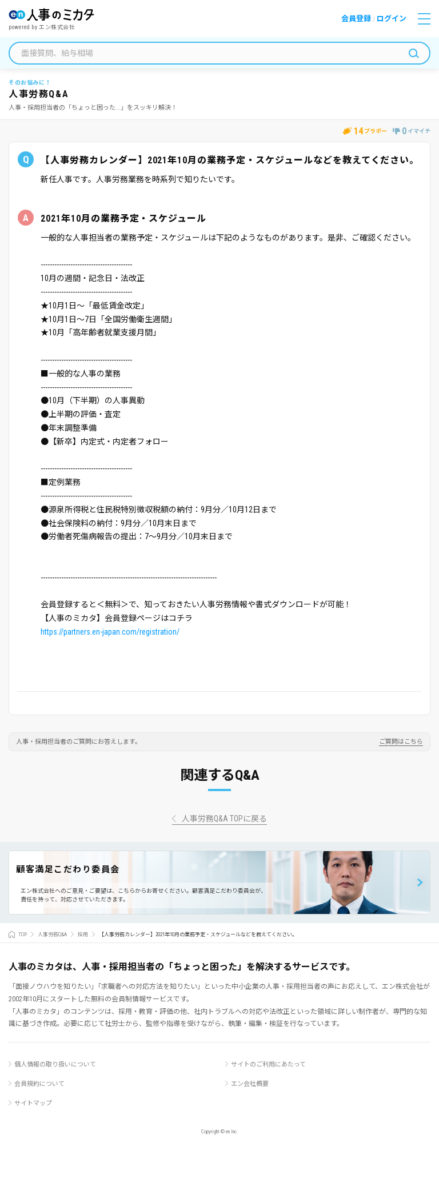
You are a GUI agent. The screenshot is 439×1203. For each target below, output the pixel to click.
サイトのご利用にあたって (268, 1064)
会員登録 (356, 18)
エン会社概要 (250, 1084)
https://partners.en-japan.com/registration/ (110, 631)
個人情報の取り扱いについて (55, 1064)
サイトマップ (33, 1103)
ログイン (391, 18)
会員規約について (39, 1084)
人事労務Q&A (52, 934)
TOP (22, 934)
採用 (83, 934)
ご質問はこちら (401, 742)
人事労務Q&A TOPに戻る (224, 819)
